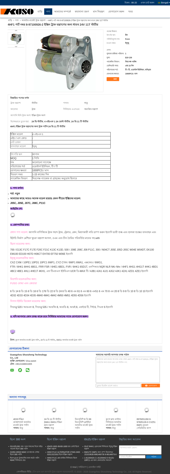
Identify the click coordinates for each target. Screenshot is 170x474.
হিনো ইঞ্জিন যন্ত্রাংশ (56, 439)
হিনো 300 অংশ (17, 439)
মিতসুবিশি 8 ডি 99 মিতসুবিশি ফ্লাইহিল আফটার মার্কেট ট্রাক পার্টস (84, 423)
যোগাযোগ (151, 385)
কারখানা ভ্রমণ (82, 11)
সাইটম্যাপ (82, 467)
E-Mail (73, 467)
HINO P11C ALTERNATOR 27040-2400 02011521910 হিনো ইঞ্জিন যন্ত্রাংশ (63, 453)
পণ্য (48, 11)
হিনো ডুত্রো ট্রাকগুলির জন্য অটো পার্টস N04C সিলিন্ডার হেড (24, 459)
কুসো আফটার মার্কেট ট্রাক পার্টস (27, 340)
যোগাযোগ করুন (116, 11)
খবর (130, 11)
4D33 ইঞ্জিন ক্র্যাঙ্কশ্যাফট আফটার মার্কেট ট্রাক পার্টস (22, 422)
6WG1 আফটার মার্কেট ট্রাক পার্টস (69, 340)
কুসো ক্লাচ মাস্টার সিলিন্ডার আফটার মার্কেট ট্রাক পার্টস (113, 422)
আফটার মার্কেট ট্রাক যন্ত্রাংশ (33, 20)
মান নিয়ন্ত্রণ (98, 11)
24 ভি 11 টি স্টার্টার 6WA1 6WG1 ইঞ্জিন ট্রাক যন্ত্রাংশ (53, 422)
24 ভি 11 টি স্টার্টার (48, 340)
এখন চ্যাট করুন (147, 2)
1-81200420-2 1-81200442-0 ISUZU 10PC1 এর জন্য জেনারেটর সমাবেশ (99, 459)
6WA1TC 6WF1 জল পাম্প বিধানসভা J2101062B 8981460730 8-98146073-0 (100, 453)
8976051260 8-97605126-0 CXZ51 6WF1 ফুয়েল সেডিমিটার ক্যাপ (146, 423)
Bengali (165, 2)
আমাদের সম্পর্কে (62, 11)
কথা (113, 79)
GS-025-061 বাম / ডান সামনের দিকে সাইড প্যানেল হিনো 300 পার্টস (26, 447)
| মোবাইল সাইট (94, 467)
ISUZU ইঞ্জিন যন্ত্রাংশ (94, 439)
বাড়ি (40, 11)
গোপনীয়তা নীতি (24, 471)
